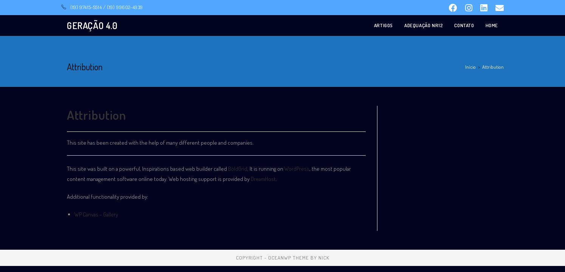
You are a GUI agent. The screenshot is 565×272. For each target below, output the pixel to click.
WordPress (296, 168)
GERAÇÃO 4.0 (92, 25)
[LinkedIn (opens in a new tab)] (483, 8)
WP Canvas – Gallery (96, 214)
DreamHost (263, 178)
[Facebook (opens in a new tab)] (452, 8)
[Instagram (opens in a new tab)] (468, 8)
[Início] (470, 67)
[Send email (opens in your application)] (497, 8)
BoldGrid (237, 168)
